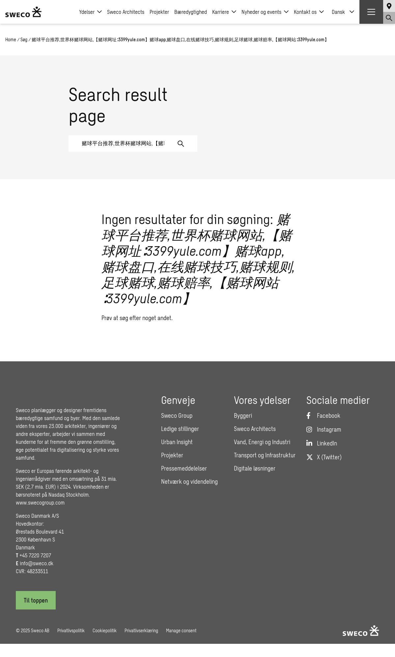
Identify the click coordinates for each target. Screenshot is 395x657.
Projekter (159, 12)
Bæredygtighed (190, 12)
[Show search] (389, 18)
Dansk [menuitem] (338, 12)
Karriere (224, 12)
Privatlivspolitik (71, 630)
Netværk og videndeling (189, 481)
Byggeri (243, 415)
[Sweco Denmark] (23, 12)
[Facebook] (323, 415)
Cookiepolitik (105, 630)
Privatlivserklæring (141, 630)
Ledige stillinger (180, 428)
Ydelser (90, 12)
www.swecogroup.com (40, 502)
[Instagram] (323, 429)
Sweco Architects (125, 12)
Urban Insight (177, 441)
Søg (23, 39)
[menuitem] (343, 12)
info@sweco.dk (36, 563)
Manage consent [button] (181, 630)
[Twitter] (324, 457)
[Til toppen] (36, 600)
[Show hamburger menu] (371, 12)
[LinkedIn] (321, 443)
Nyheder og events (265, 12)
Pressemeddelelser (184, 468)
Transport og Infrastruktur (265, 455)
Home (10, 39)
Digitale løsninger (254, 468)
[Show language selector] (389, 6)
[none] (343, 12)
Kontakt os (309, 12)
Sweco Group (176, 415)
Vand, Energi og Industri (262, 441)
